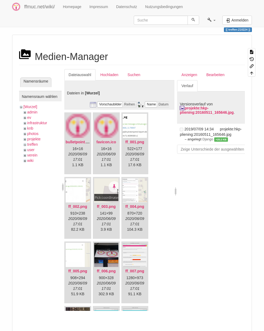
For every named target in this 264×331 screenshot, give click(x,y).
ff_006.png (106, 271)
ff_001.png (134, 142)
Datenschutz (126, 7)
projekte (34, 139)
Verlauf (187, 86)
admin (32, 112)
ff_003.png (106, 206)
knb (30, 128)
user (30, 150)
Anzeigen (189, 75)
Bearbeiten (215, 75)
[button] (211, 20)
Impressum (98, 7)
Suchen (134, 75)
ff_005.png (77, 271)
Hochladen (109, 75)
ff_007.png (134, 271)
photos (32, 133)
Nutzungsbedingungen (164, 7)
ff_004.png (134, 206)
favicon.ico (106, 142)
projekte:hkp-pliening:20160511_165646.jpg (207, 110)
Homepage (72, 7)
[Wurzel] (30, 107)
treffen (32, 144)
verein (32, 155)
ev (29, 117)
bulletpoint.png (79, 142)
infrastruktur (37, 123)
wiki (30, 160)
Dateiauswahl (80, 75)
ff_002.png (77, 206)
